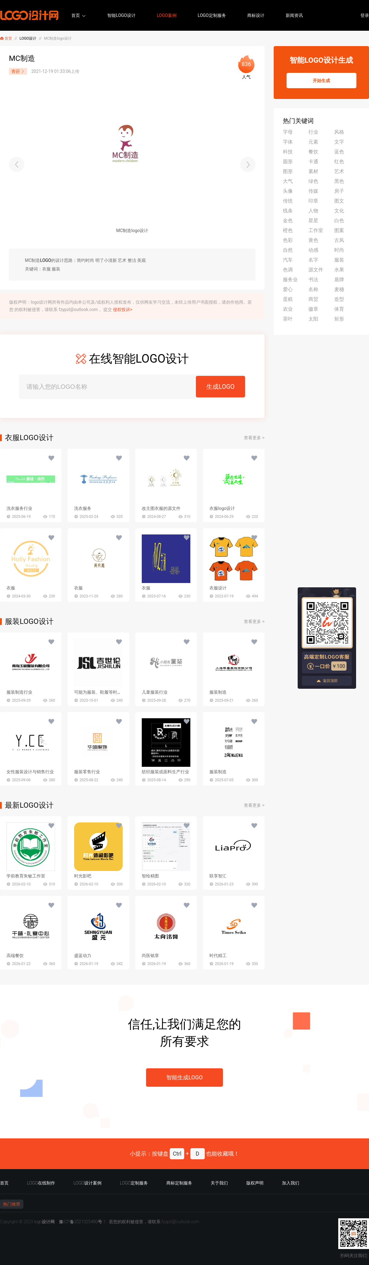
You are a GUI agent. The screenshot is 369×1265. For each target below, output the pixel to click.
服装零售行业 (87, 771)
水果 (339, 270)
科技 (288, 152)
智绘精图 (150, 875)
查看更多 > (254, 437)
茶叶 (288, 319)
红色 (339, 161)
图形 (288, 171)
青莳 (18, 71)
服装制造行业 (19, 692)
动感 (313, 250)
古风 (339, 240)
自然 (288, 250)
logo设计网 (44, 1221)
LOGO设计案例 (87, 1182)
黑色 (339, 181)
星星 (313, 220)
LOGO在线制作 (41, 1182)
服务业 (290, 279)
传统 (288, 201)
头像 (288, 191)
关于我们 (219, 1182)
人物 (313, 211)
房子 (339, 191)
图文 (339, 201)
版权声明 (255, 1182)
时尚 (339, 250)
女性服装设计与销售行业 (30, 771)
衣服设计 (218, 587)
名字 (313, 260)
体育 (339, 309)
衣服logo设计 (222, 508)
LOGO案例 (167, 15)
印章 (313, 201)
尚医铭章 (150, 955)
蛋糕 (288, 299)
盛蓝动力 (82, 955)
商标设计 (255, 15)
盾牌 (339, 279)
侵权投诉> (122, 309)
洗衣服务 (82, 508)
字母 (288, 132)
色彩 (288, 240)
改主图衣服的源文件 (161, 508)
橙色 (288, 230)
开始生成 (321, 80)
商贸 (313, 299)
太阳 (313, 319)
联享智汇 (218, 875)
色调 (288, 270)
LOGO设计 (28, 38)
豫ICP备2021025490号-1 (82, 1221)
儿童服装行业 (155, 692)
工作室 (315, 230)
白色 (339, 220)
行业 (313, 132)
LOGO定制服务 (212, 15)
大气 (288, 181)
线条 (288, 211)
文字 (339, 142)
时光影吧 (82, 875)
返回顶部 (327, 681)
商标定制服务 (179, 1182)
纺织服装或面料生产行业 (165, 771)
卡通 (313, 161)
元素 (313, 142)
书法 (313, 279)
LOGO (45, 260)
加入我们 (290, 1182)
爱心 (288, 289)
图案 (339, 230)
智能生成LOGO (184, 1077)
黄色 (313, 240)
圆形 (288, 161)
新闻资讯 (294, 15)
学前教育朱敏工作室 (25, 875)
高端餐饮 (15, 955)
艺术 (339, 171)
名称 (313, 289)
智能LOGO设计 (121, 15)
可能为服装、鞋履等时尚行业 (102, 692)
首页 (75, 15)
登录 (364, 15)
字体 (288, 142)
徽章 (313, 309)
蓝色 (339, 152)
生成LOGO (220, 386)
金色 (288, 220)
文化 (339, 211)
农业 (288, 309)
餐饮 (313, 152)
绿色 (313, 181)
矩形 (339, 319)
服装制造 (218, 692)
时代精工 (218, 955)
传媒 (313, 191)
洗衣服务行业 (19, 508)
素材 (313, 171)
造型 (339, 299)
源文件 (315, 270)
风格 (339, 132)
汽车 (288, 260)
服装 (339, 260)
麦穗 (339, 289)
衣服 (10, 587)
